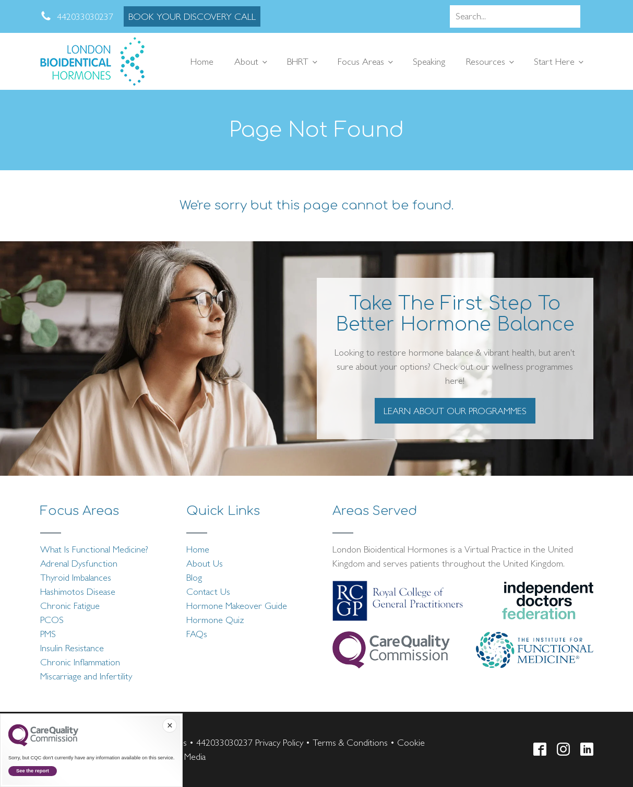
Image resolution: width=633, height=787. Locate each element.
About (246, 61)
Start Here (554, 61)
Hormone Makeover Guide (236, 605)
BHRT (297, 61)
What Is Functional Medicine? (94, 549)
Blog (194, 577)
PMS (48, 633)
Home (201, 61)
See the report (32, 770)
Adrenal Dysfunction (78, 563)
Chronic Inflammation (80, 661)
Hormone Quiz (215, 619)
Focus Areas (361, 61)
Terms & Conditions (350, 742)
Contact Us (208, 591)
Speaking (429, 61)
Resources (485, 61)
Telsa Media (184, 756)
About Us (204, 563)
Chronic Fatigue (70, 605)
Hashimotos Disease (77, 591)
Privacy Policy (279, 742)
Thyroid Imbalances (75, 577)
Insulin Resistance (72, 647)
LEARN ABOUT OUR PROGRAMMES (455, 410)
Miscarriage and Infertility (86, 676)
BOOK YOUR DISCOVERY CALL (192, 16)
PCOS (52, 619)
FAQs (196, 633)
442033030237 (224, 742)
